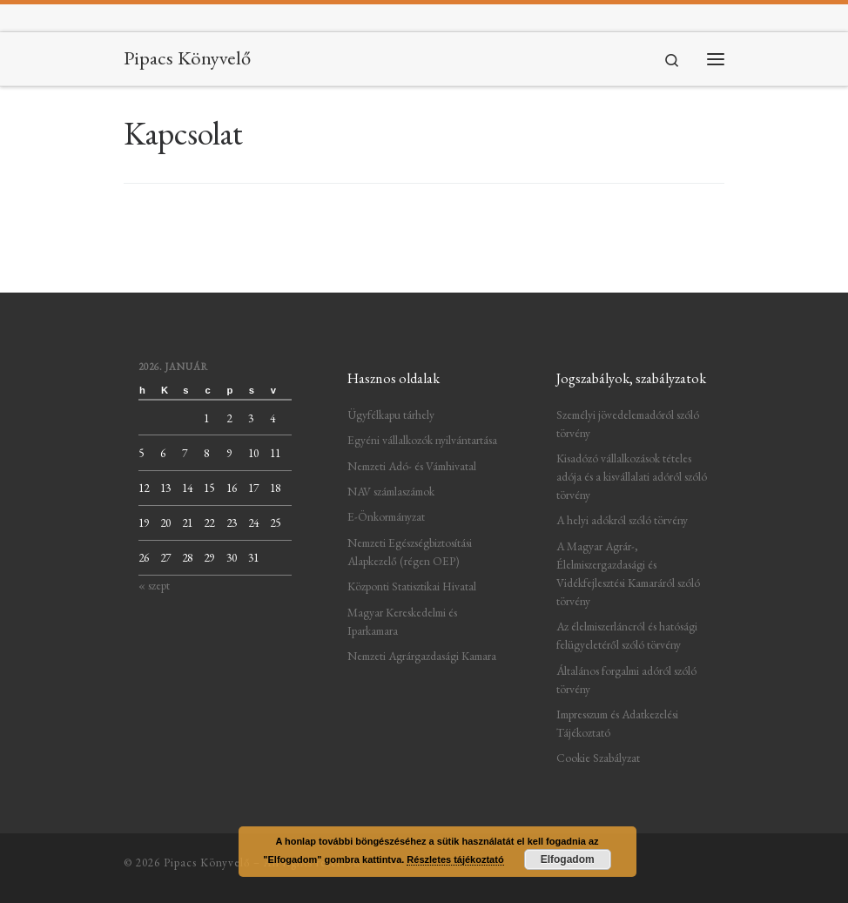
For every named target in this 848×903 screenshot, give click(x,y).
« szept (154, 585)
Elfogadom (568, 859)
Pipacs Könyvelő (207, 862)
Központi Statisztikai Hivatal (411, 586)
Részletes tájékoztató (455, 859)
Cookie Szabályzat (598, 757)
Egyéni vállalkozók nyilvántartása (422, 440)
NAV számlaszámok (390, 491)
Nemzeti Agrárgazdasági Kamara (421, 656)
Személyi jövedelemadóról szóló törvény (627, 424)
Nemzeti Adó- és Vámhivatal (411, 466)
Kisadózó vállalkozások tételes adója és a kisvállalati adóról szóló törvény (631, 476)
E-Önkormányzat (386, 516)
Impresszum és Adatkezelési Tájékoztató (617, 723)
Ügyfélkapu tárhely (390, 414)
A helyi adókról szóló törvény (622, 520)
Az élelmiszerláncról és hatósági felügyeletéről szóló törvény (626, 635)
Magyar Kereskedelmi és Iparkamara (402, 621)
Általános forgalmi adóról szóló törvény (626, 680)
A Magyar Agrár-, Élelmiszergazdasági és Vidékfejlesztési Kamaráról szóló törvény (628, 573)
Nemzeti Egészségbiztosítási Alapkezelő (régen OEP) (409, 552)
